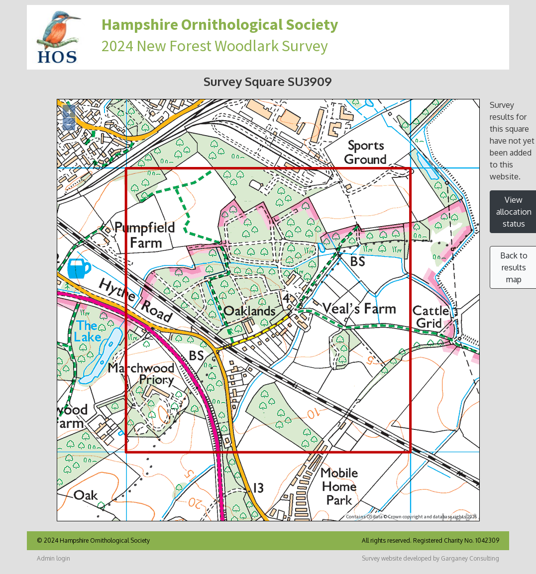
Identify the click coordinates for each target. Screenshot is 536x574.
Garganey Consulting (470, 558)
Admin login (53, 558)
